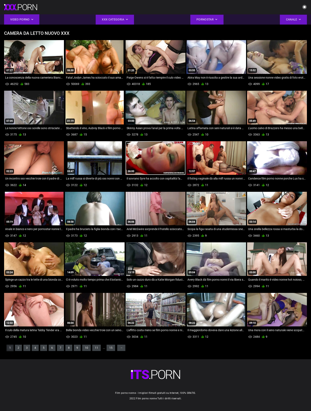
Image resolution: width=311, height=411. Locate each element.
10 (86, 347)
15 (110, 347)
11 (96, 347)
